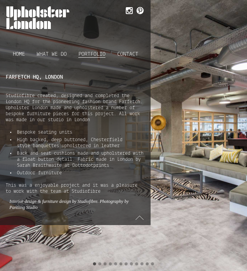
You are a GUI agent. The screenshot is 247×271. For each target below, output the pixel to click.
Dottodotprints (90, 165)
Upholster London (38, 18)
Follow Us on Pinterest (139, 11)
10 (141, 263)
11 (147, 263)
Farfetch (129, 102)
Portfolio (91, 55)
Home (19, 54)
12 (152, 263)
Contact (127, 54)
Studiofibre (20, 96)
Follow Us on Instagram (128, 11)
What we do (52, 54)
